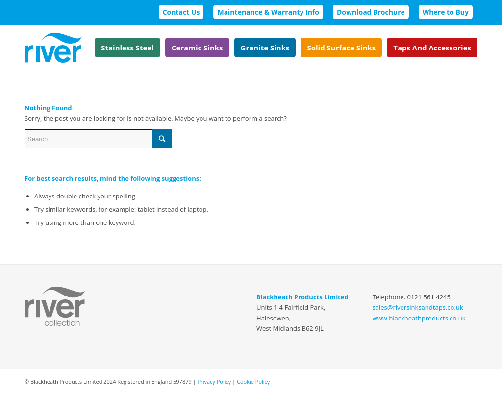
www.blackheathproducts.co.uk (419, 318)
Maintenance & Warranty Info (268, 12)
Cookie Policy (253, 381)
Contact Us (181, 12)
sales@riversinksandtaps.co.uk (418, 307)
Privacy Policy (214, 381)
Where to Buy (446, 12)
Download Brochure (371, 12)
